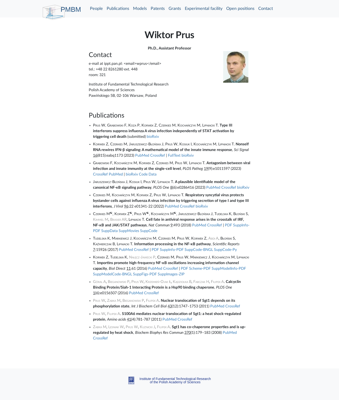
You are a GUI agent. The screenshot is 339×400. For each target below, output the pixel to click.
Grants (175, 9)
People (96, 9)
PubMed (142, 155)
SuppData (109, 231)
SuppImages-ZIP (171, 274)
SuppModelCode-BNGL (112, 274)
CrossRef (157, 155)
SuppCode (148, 231)
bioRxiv (153, 137)
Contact (265, 9)
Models (140, 9)
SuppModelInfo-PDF (229, 268)
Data (153, 174)
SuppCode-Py (225, 250)
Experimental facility (203, 9)
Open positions (240, 9)
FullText (174, 155)
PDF (228, 225)
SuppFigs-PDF (145, 274)
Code (143, 174)
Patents (158, 9)
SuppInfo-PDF (172, 250)
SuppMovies (129, 231)
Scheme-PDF (200, 268)
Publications (118, 9)
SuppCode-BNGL (199, 250)
